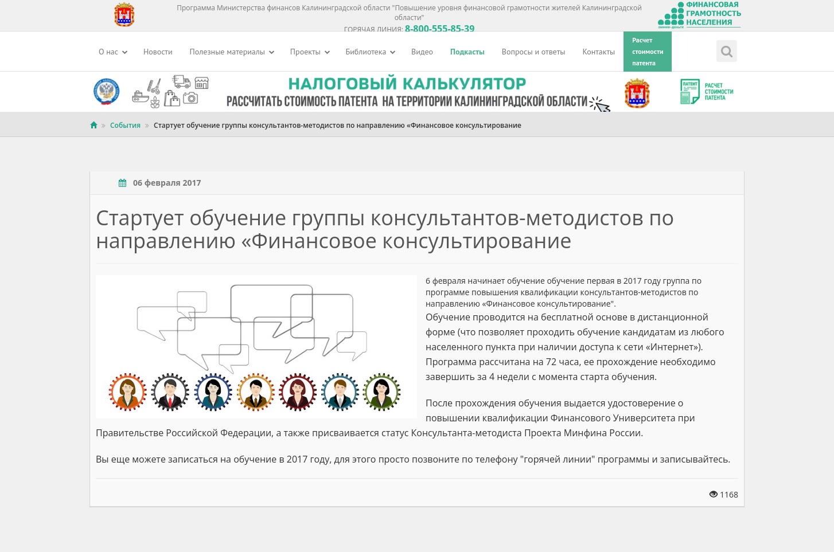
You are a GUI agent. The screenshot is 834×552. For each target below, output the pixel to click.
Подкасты (467, 51)
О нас (113, 51)
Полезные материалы (232, 51)
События (125, 125)
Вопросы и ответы (534, 51)
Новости (158, 51)
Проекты (310, 51)
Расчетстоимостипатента (647, 51)
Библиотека (371, 51)
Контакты (599, 51)
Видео (422, 51)
